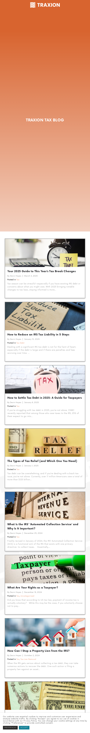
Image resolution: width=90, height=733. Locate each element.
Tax (17, 291)
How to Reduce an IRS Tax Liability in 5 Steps (38, 346)
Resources (77, 13)
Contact (34, 19)
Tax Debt (20, 354)
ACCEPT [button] (24, 728)
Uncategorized (27, 607)
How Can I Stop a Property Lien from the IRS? (38, 662)
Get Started (12, 13)
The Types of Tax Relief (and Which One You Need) (42, 472)
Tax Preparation (46, 13)
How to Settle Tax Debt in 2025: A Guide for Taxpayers (44, 409)
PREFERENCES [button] (10, 728)
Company (63, 13)
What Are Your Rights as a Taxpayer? (32, 599)
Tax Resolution (27, 13)
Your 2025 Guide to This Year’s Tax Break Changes (41, 282)
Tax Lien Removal (28, 671)
